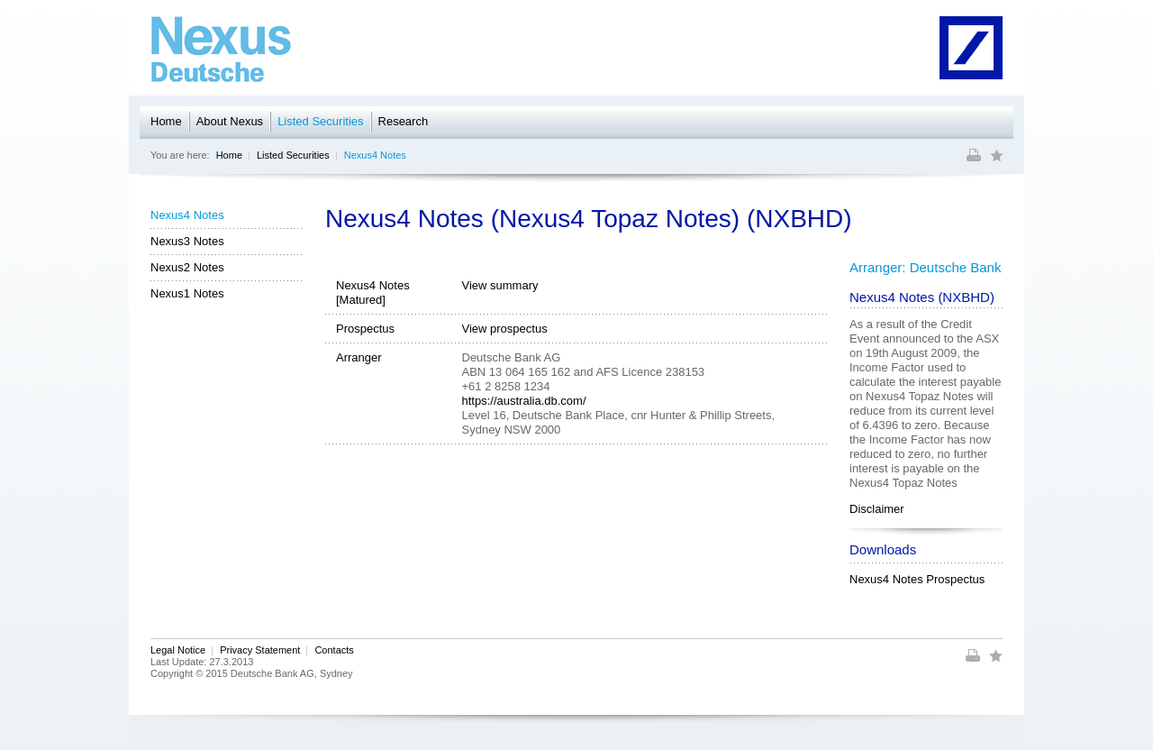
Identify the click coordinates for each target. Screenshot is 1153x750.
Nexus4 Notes (375, 155)
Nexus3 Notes (187, 241)
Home (166, 121)
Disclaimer (876, 509)
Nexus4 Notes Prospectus (917, 579)
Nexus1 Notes (187, 293)
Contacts (333, 650)
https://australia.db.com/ (524, 400)
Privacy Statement (260, 650)
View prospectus (505, 328)
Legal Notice (177, 650)
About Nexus (229, 121)
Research (403, 121)
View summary (500, 285)
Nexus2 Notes (187, 267)
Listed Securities (320, 121)
